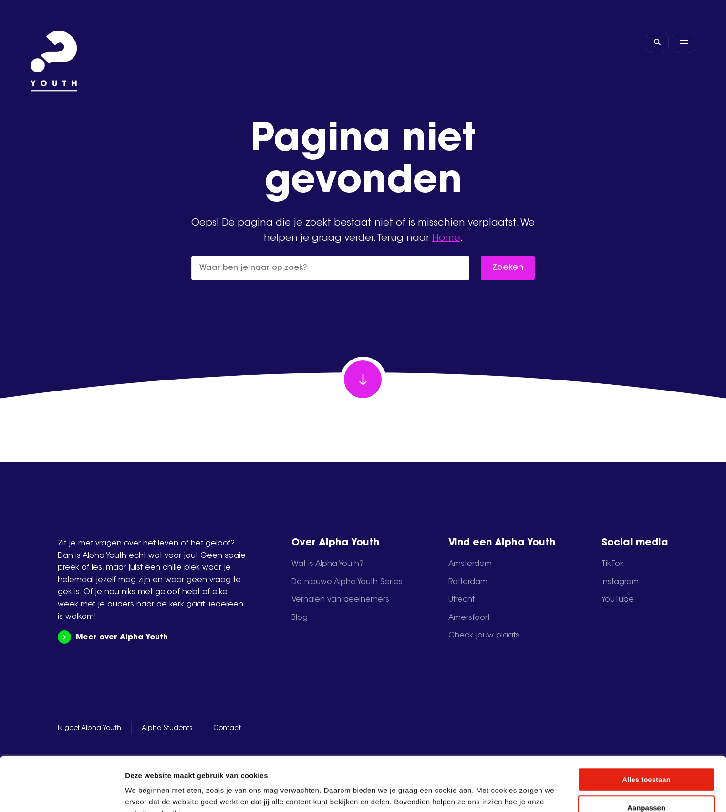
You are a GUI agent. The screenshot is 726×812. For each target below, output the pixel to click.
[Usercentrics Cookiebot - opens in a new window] (62, 793)
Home (446, 238)
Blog (299, 618)
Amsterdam (470, 564)
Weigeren (646, 785)
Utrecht (461, 600)
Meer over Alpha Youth (113, 637)
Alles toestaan (646, 728)
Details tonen (515, 793)
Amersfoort (469, 618)
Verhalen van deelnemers (340, 600)
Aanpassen (646, 756)
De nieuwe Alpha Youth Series (347, 582)
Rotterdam (467, 582)
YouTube (618, 600)
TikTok (613, 564)
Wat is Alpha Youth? (327, 564)
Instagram (620, 582)
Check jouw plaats (483, 635)
